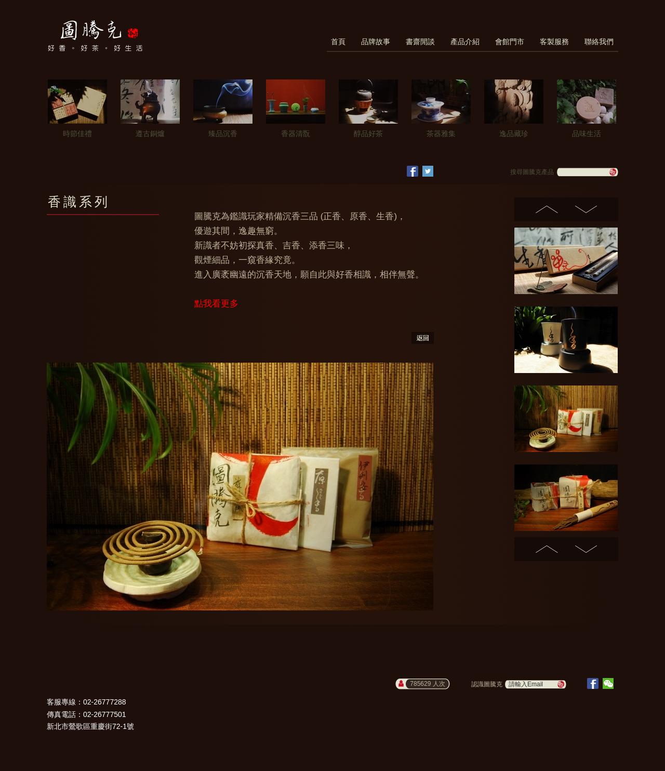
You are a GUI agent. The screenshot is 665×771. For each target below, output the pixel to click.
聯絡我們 (599, 41)
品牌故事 (375, 41)
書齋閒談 (420, 41)
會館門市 (509, 41)
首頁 (338, 41)
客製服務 (554, 41)
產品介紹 (465, 41)
